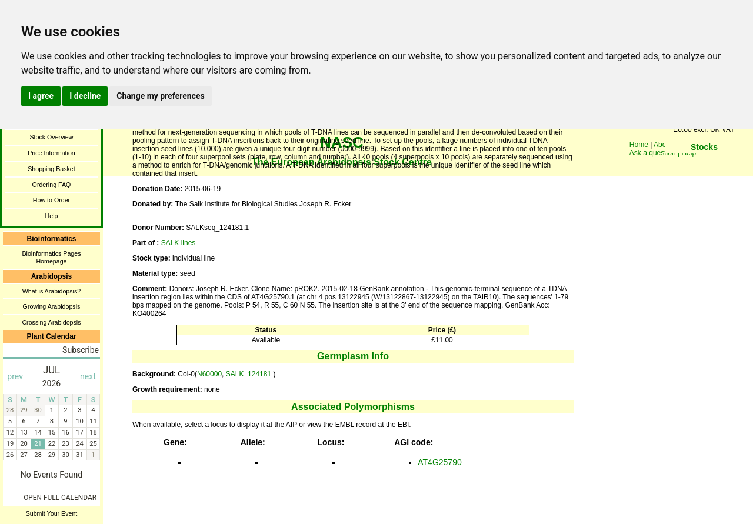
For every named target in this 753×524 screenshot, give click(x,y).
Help (51, 215)
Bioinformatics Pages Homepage (51, 257)
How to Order (51, 199)
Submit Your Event (52, 513)
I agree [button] (41, 96)
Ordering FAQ (51, 184)
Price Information (51, 152)
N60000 (209, 374)
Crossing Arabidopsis (51, 322)
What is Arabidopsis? (51, 291)
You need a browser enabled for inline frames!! (704, 164)
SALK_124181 (250, 374)
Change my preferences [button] (160, 96)
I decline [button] (85, 96)
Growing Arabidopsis (52, 306)
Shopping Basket (51, 168)
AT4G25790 (439, 462)
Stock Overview (51, 137)
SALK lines (178, 243)
